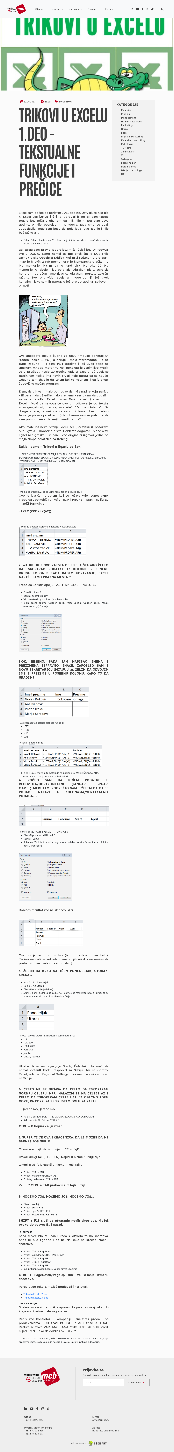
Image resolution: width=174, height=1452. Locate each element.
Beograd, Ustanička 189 (105, 1430)
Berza (124, 129)
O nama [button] (94, 9)
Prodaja (125, 114)
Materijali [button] (75, 9)
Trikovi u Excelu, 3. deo (35, 1297)
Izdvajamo (127, 159)
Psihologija (127, 144)
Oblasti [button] (41, 9)
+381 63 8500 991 (34, 1433)
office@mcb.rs (100, 1419)
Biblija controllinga (131, 170)
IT (122, 155)
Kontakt (109, 9)
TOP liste (126, 147)
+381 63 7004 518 (34, 1430)
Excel (48, 101)
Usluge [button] (57, 9)
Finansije (126, 110)
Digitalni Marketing (132, 136)
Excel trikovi (65, 101)
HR (123, 174)
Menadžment (128, 117)
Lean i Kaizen (128, 162)
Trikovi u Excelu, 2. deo (35, 1294)
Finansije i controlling (133, 140)
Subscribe (136, 1382)
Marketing (127, 125)
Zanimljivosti (128, 151)
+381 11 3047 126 (33, 1419)
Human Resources (131, 121)
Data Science (128, 166)
